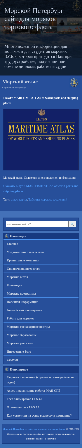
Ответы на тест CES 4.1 (23, 407)
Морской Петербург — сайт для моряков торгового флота (38, 19)
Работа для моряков (21, 318)
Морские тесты (17, 277)
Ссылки (12, 360)
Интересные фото (19, 351)
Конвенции (14, 285)
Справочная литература (14, 87)
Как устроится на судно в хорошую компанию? (39, 415)
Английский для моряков (24, 310)
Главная (12, 243)
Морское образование (22, 335)
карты (23, 199)
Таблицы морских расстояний (47, 199)
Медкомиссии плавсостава (25, 252)
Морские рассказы (20, 343)
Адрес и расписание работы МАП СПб (33, 390)
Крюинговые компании (23, 260)
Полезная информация (22, 302)
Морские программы (21, 293)
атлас (14, 199)
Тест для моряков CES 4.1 (24, 399)
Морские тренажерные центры (28, 326)
